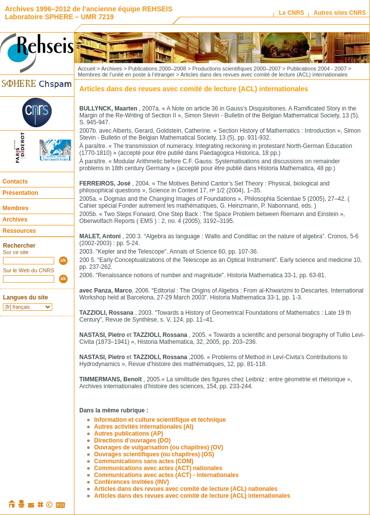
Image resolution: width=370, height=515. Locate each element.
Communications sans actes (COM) (143, 461)
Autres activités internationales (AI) (143, 426)
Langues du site (25, 297)
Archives (15, 219)
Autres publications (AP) (128, 433)
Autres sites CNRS (340, 12)
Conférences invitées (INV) (131, 481)
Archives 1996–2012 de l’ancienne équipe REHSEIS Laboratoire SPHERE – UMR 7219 (88, 13)
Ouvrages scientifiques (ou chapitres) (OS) (154, 454)
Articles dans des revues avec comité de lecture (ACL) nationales (185, 488)
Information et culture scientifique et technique (160, 419)
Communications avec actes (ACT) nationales (158, 468)
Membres (15, 208)
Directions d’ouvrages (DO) (132, 440)
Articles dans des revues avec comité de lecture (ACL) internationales (192, 495)
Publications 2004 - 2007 (316, 69)
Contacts (15, 181)
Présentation (20, 192)
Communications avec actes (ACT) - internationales (166, 475)
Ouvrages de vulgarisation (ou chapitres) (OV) (158, 447)
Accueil (86, 69)
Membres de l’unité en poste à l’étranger (126, 74)
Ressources (19, 230)
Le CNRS (291, 12)
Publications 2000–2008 (157, 69)
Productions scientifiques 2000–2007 (236, 69)
